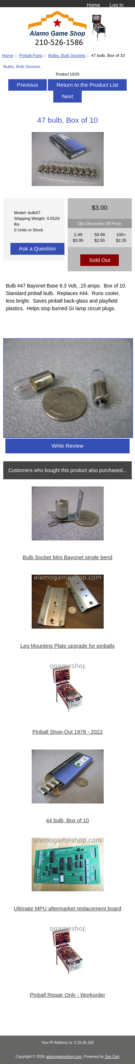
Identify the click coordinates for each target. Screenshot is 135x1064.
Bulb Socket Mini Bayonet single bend (67, 557)
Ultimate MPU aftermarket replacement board (67, 908)
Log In (116, 5)
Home (93, 5)
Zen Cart (112, 1057)
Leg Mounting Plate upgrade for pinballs (67, 646)
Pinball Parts (30, 55)
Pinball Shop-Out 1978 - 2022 (67, 732)
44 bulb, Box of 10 (67, 820)
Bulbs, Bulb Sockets (66, 55)
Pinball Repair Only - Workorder (67, 995)
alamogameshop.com (64, 1057)
